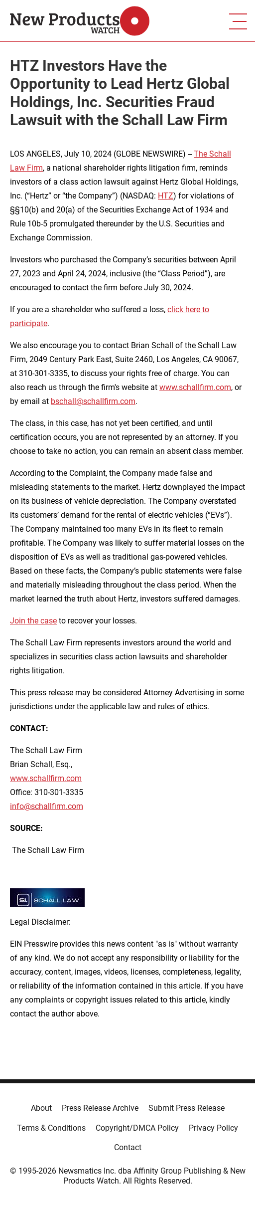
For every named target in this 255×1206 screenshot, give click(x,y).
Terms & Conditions (51, 1128)
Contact (127, 1147)
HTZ (165, 196)
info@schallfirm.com (46, 806)
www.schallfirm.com (195, 387)
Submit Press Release (186, 1108)
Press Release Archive (100, 1108)
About (41, 1108)
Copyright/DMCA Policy (137, 1128)
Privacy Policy (213, 1128)
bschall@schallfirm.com (93, 401)
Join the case (33, 620)
